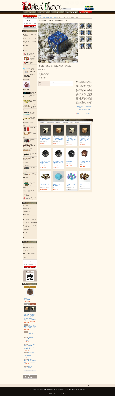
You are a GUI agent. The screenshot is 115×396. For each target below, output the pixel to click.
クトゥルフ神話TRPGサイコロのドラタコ (29, 1)
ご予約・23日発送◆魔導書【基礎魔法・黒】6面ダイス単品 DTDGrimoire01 (45, 138)
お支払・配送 (43, 12)
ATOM (30, 377)
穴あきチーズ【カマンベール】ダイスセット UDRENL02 (29, 339)
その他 (25, 50)
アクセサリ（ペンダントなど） (30, 65)
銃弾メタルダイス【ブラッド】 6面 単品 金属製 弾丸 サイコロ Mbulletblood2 (30, 361)
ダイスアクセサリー (28, 125)
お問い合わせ (71, 12)
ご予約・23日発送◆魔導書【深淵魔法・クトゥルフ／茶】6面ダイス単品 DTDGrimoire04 (27, 316)
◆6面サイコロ (53, 17)
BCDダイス (26, 177)
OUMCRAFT (26, 89)
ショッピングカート (85, 12)
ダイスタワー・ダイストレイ (30, 219)
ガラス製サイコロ (27, 79)
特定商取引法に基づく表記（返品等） (84, 106)
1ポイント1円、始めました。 (30, 253)
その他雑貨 (26, 235)
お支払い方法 (36, 389)
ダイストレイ (27, 137)
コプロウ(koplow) (27, 109)
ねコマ (25, 180)
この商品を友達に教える (82, 107)
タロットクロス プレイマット (30, 38)
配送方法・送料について (29, 247)
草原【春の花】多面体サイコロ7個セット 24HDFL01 (29, 368)
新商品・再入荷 (27, 208)
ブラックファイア (27, 171)
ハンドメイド (27, 162)
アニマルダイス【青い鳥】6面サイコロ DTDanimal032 (57, 184)
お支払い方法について (28, 244)
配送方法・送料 (43, 389)
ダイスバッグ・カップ (28, 217)
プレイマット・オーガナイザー (30, 222)
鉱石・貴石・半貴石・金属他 (30, 48)
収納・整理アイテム (28, 229)
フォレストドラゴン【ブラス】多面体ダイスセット (45, 184)
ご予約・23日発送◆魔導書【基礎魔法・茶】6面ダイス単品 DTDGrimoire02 (58, 138)
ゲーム (25, 232)
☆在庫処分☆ (27, 205)
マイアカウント (89, 7)
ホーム (29, 12)
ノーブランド (27, 45)
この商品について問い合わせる (83, 109)
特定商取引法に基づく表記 (52, 389)
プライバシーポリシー (63, 389)
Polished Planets (27, 187)
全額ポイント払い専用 (28, 122)
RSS (29, 375)
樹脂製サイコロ (45, 17)
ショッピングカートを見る (30, 26)
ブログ (57, 12)
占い (25, 237)
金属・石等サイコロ (28, 214)
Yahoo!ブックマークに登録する (83, 113)
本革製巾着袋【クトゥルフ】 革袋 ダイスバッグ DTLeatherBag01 (29, 298)
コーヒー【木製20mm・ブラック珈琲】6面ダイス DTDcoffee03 (85, 161)
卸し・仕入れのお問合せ (80, 389)
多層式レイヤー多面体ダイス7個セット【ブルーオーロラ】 (71, 184)
